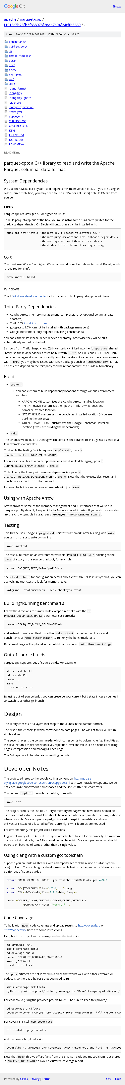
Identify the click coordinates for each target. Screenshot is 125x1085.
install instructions (35, 323)
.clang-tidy (15, 93)
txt (108, 1078)
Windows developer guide (29, 296)
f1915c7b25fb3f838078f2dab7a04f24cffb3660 (42, 24)
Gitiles (24, 1079)
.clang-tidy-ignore (20, 98)
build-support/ (18, 46)
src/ (11, 79)
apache (10, 19)
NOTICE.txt (16, 140)
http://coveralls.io (89, 925)
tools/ (13, 84)
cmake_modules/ (20, 56)
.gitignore (15, 102)
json (118, 1078)
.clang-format (17, 88)
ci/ (10, 51)
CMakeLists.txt (18, 126)
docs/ (12, 70)
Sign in (117, 6)
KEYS (12, 130)
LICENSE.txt (16, 135)
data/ (12, 60)
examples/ (15, 74)
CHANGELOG (17, 121)
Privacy (34, 1079)
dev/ (12, 65)
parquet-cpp (30, 19)
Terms (46, 1079)
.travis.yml (15, 112)
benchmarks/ (17, 42)
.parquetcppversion (21, 107)
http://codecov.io (15, 930)
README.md (17, 144)
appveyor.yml (17, 116)
